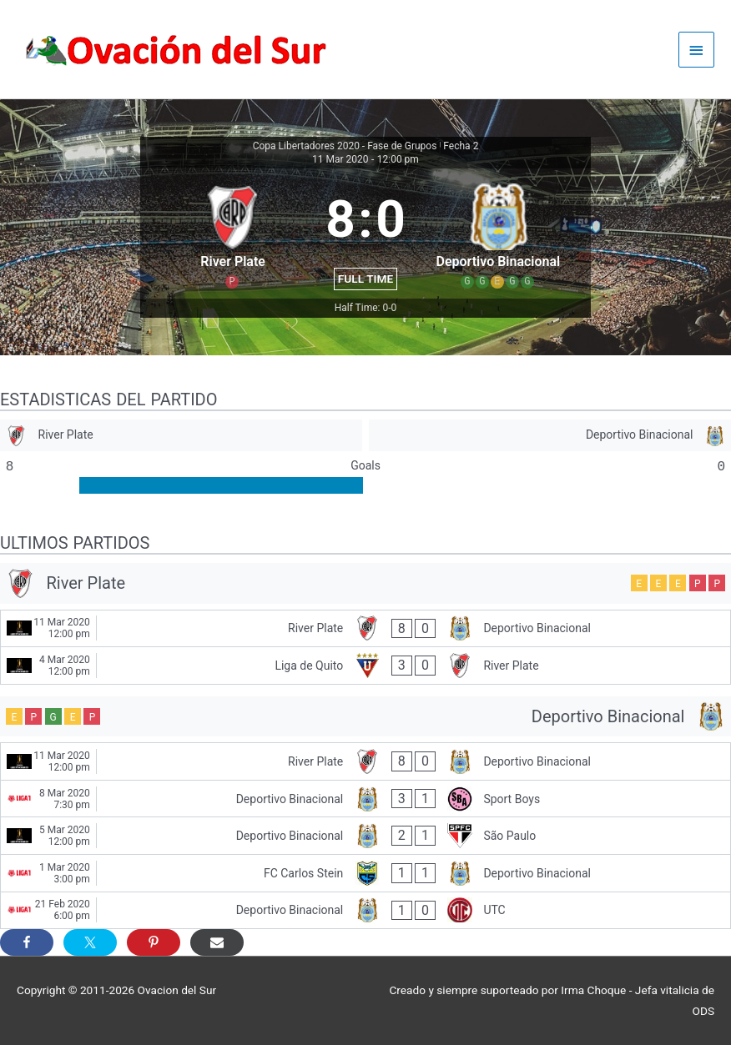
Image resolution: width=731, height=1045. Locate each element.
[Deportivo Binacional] (550, 436)
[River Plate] (181, 436)
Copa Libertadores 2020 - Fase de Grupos (345, 146)
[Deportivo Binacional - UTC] (365, 910)
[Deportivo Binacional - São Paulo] (365, 835)
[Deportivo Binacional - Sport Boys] (365, 799)
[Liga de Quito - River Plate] (365, 665)
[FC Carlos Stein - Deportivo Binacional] (365, 873)
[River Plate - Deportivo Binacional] (365, 628)
